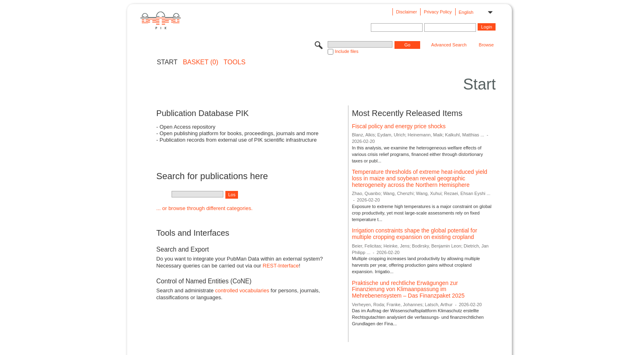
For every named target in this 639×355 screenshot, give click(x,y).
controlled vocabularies (242, 290)
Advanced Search (449, 44)
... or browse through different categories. (204, 208)
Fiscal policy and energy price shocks (398, 126)
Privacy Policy (438, 11)
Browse (486, 44)
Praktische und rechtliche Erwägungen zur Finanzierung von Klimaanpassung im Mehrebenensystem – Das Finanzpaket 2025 (408, 289)
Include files (346, 51)
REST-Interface (281, 266)
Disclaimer (406, 11)
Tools (235, 62)
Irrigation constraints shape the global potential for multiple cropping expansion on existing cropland (414, 233)
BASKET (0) (200, 62)
